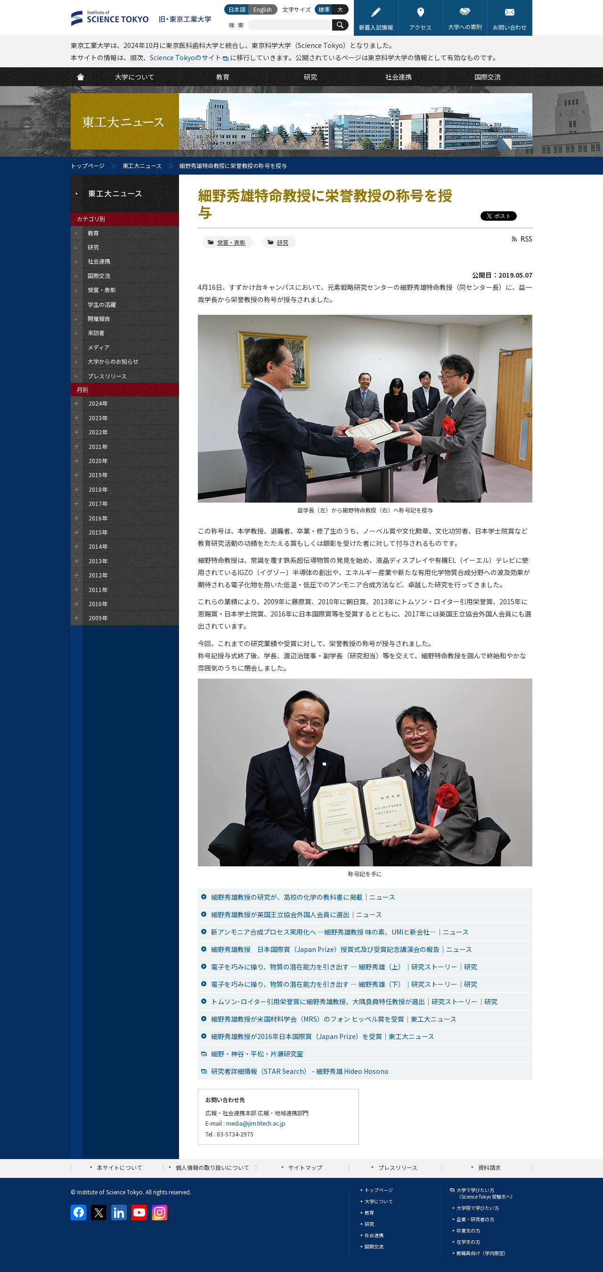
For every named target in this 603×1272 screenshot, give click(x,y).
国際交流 (374, 1246)
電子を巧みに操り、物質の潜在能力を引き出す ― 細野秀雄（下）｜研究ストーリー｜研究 (344, 984)
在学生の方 (468, 1241)
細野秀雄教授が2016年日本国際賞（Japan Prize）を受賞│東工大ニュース (322, 1036)
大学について (379, 1201)
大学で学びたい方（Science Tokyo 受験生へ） (485, 1193)
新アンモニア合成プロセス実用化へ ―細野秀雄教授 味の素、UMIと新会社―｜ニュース (340, 931)
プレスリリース (397, 1167)
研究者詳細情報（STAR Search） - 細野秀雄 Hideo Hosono (300, 1071)
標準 (324, 9)
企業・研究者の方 (475, 1219)
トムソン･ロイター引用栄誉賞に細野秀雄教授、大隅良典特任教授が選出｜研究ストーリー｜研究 (354, 1001)
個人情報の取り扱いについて (212, 1167)
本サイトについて (119, 1167)
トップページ (88, 165)
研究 (282, 242)
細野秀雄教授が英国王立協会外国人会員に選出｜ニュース (296, 914)
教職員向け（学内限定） (482, 1252)
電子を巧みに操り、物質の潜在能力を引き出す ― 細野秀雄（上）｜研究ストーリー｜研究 (344, 966)
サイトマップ (305, 1167)
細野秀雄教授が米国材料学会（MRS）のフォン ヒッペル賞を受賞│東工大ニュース (333, 1019)
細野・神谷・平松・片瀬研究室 (257, 1053)
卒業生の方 (468, 1230)
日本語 (236, 9)
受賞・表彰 (231, 242)
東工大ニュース (142, 165)
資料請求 (489, 1167)
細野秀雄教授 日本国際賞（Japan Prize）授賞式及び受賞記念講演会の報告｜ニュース (341, 949)
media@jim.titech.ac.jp (255, 1123)
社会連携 (374, 1235)
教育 (369, 1212)
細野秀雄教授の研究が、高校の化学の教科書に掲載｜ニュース (303, 897)
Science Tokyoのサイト (185, 57)
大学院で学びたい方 (477, 1207)
